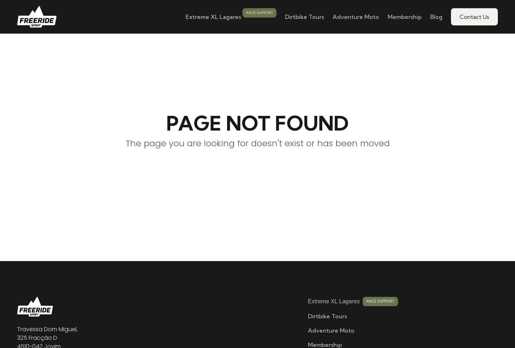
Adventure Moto (356, 16)
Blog (436, 16)
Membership (405, 16)
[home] (37, 17)
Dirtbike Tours (304, 16)
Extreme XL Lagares (213, 16)
